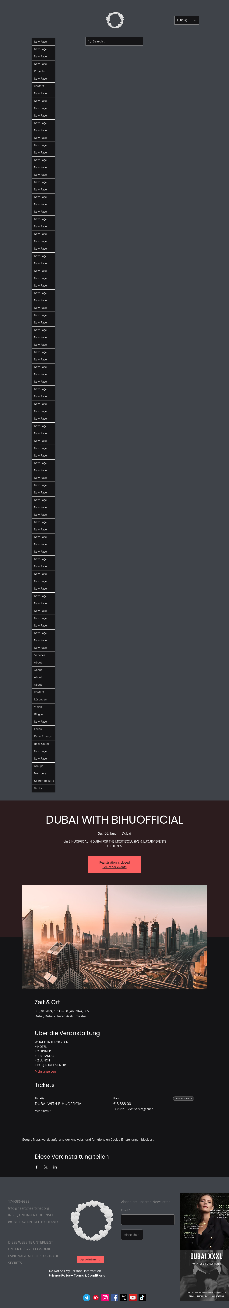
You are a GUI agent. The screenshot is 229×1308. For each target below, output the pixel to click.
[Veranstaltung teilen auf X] (46, 1167)
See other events (115, 867)
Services (39, 655)
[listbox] (186, 20)
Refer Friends (43, 737)
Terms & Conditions (89, 1275)
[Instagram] (105, 1297)
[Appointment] (90, 1259)
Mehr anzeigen (45, 1071)
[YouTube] (133, 1297)
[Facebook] (114, 1297)
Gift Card (39, 788)
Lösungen (40, 700)
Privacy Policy (60, 1275)
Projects (39, 71)
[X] (123, 1297)
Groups (39, 766)
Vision (38, 707)
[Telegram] (86, 1297)
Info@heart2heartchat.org (28, 1208)
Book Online (42, 744)
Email (124, 1210)
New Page (40, 42)
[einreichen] (132, 1235)
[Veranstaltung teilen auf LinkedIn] (55, 1167)
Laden (38, 729)
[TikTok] (142, 1297)
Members (40, 773)
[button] (186, 20)
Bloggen (39, 714)
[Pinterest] (96, 1297)
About (38, 663)
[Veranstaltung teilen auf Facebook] (36, 1167)
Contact (39, 86)
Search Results (44, 781)
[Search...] (114, 41)
